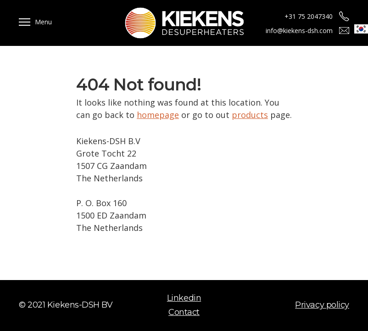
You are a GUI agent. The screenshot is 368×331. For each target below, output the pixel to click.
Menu (43, 21)
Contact (184, 312)
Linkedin (184, 298)
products (250, 114)
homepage (158, 114)
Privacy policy (322, 305)
